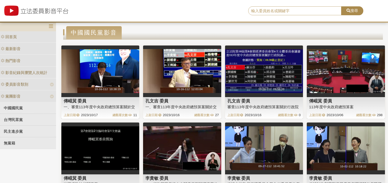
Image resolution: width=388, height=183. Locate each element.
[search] (294, 11)
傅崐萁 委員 (75, 101)
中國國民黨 (13, 108)
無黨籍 (9, 143)
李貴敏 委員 (156, 178)
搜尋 (352, 10)
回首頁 (9, 37)
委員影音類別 (14, 84)
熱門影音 (11, 60)
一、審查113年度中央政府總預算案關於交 (99, 107)
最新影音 (11, 49)
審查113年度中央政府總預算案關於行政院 (263, 107)
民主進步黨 (13, 131)
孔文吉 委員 (156, 101)
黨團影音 (11, 96)
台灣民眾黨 (13, 119)
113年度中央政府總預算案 (331, 107)
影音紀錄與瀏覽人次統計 (24, 72)
